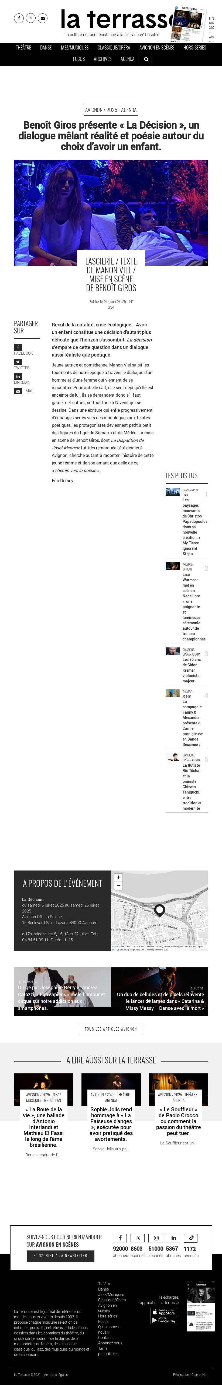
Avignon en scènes (156, 48)
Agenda (128, 59)
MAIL (24, 390)
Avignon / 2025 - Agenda (111, 110)
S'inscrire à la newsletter (60, 1256)
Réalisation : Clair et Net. (190, 1374)
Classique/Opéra (114, 48)
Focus (79, 59)
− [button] (118, 886)
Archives (102, 59)
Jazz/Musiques (74, 48)
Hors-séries (194, 48)
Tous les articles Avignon (111, 1029)
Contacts (106, 1337)
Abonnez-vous (110, 1342)
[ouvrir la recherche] (146, 60)
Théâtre (23, 48)
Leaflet (115, 946)
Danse (46, 48)
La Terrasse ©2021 (27, 1374)
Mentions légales (55, 1374)
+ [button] (118, 878)
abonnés (120, 1246)
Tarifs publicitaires (108, 1351)
